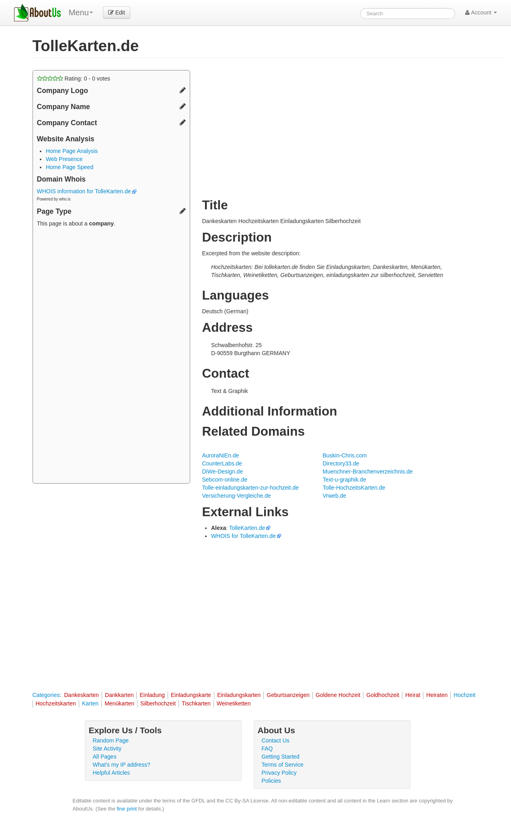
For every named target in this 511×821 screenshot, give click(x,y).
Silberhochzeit (158, 703)
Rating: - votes (74, 78)
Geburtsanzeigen (288, 695)
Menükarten (119, 703)
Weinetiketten (234, 703)
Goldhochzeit (382, 695)
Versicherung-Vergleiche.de (236, 495)
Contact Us (275, 740)
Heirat (412, 695)
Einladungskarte (191, 695)
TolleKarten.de (247, 528)
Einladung (152, 695)
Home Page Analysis (72, 151)
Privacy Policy (279, 772)
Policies (271, 781)
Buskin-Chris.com (345, 455)
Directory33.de (341, 463)
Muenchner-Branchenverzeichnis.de (368, 471)
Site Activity (107, 748)
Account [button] (481, 12)
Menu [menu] (81, 12)
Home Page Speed (69, 167)
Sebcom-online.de (225, 479)
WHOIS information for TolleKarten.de (87, 191)
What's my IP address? (121, 764)
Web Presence (64, 159)
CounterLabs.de (222, 463)
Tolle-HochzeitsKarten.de (354, 487)
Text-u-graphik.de (344, 479)
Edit (116, 12)
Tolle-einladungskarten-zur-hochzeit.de (250, 487)
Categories (46, 695)
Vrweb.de (335, 495)
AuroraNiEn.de (220, 455)
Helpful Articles (111, 772)
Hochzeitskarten (56, 703)
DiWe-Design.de (222, 471)
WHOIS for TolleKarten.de (243, 536)
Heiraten (436, 695)
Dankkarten (119, 695)
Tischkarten (196, 703)
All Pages (105, 756)
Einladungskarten (239, 695)
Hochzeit (464, 695)
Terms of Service (283, 764)
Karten (90, 703)
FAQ (267, 748)
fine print (127, 809)
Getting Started (281, 756)
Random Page (111, 740)
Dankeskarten (81, 695)
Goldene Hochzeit (338, 695)
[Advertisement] (111, 356)
